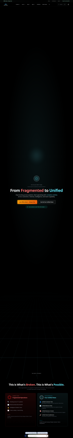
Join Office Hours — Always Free (27, 202)
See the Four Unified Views (46, 202)
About (49, 1)
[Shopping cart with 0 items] (68, 4)
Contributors (54, 1)
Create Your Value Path (65, 1)
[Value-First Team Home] (6, 4)
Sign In (59, 1)
